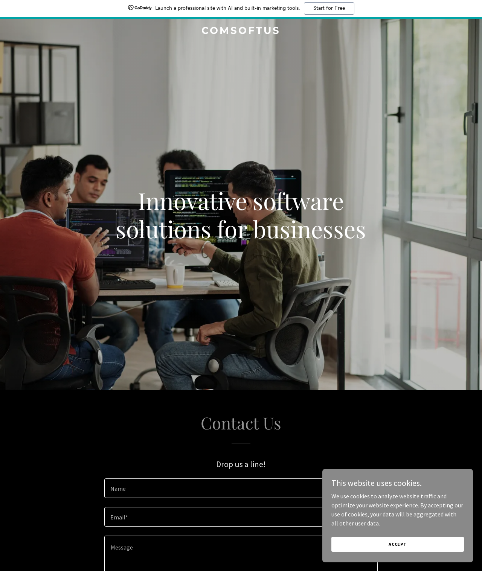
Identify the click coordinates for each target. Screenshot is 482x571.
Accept (398, 544)
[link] (241, 31)
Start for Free (329, 8)
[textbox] (240, 488)
